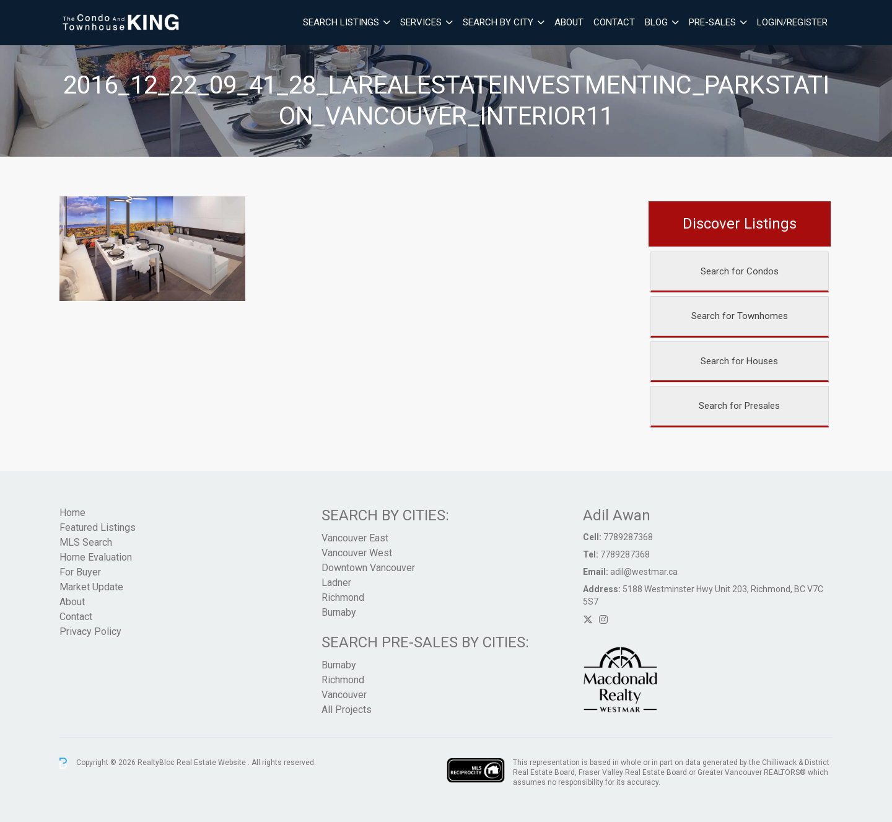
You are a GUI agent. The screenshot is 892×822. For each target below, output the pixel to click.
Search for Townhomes (739, 315)
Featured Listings (97, 527)
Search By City (498, 22)
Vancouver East (354, 538)
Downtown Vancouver (368, 568)
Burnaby (338, 612)
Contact (614, 22)
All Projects (346, 709)
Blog (656, 22)
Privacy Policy (90, 631)
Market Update (91, 587)
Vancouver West (356, 553)
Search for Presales (739, 405)
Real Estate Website (212, 762)
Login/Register (792, 22)
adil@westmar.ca (644, 572)
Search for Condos (740, 271)
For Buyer (80, 572)
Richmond (342, 597)
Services (421, 22)
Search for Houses (739, 361)
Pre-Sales (712, 22)
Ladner (336, 582)
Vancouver (344, 695)
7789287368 (628, 537)
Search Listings (341, 22)
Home (72, 512)
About (569, 22)
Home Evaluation (95, 557)
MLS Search (85, 542)
